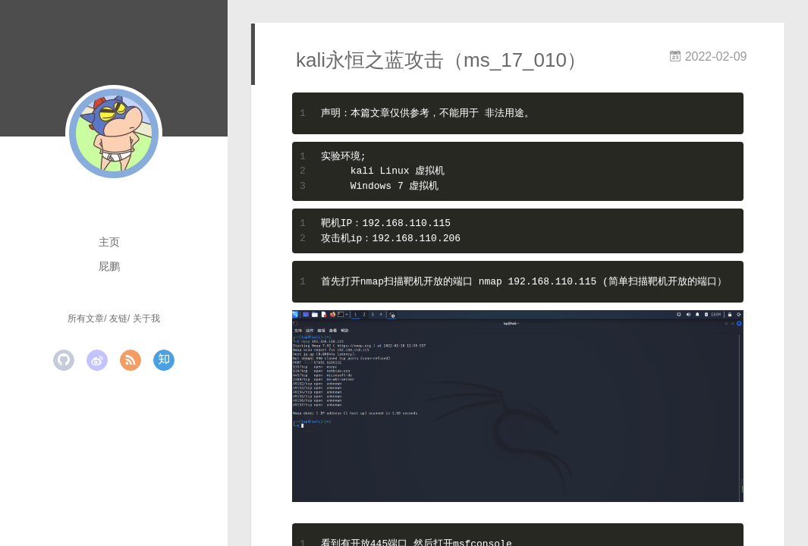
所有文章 (86, 318)
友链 (118, 318)
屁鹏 (109, 266)
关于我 (146, 318)
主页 (109, 242)
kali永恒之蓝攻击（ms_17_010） (441, 60)
